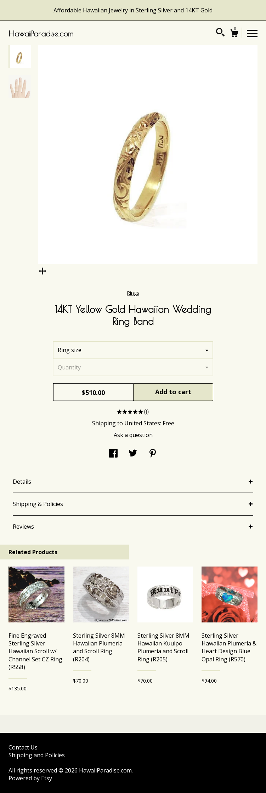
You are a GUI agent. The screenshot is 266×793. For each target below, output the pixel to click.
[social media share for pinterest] (152, 454)
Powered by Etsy (30, 778)
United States (142, 423)
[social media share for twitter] (133, 454)
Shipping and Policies (37, 755)
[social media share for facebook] (113, 454)
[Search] (220, 33)
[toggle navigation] (252, 33)
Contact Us (23, 747)
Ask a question (133, 435)
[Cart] (234, 34)
